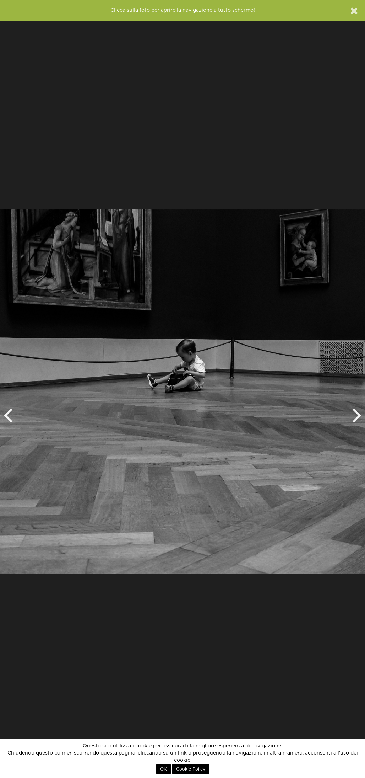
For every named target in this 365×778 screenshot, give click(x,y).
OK (163, 769)
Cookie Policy (190, 769)
